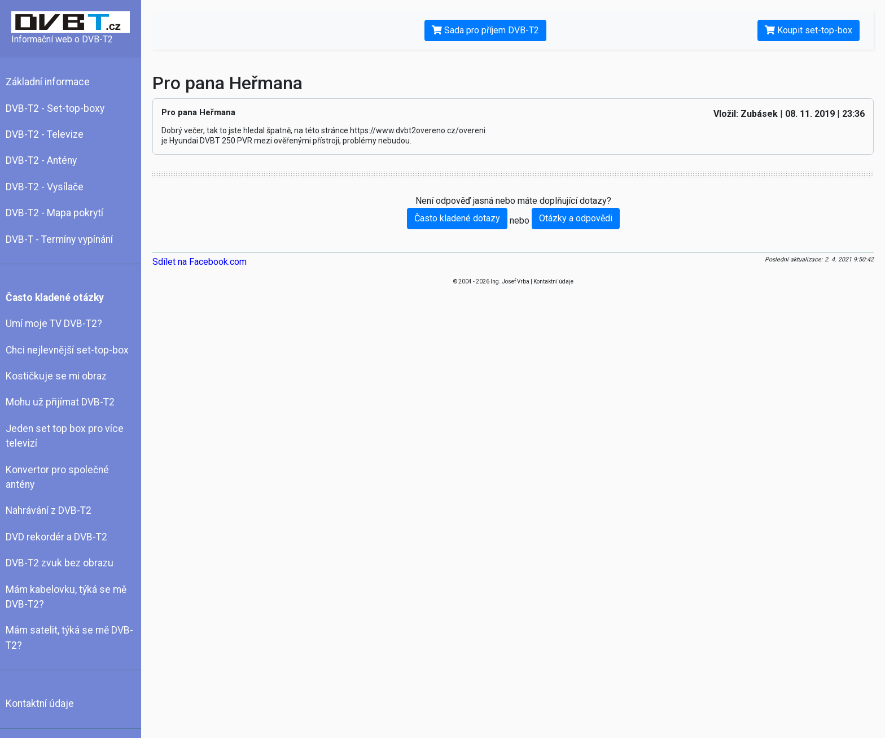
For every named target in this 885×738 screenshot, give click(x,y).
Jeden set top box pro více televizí (65, 436)
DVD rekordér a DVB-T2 (56, 537)
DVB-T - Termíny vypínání (59, 239)
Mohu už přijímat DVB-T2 (60, 402)
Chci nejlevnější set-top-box (67, 350)
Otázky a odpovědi (575, 218)
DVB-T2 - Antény (41, 160)
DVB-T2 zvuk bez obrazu (59, 563)
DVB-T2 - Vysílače (45, 187)
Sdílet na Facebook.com (199, 261)
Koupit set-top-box (808, 30)
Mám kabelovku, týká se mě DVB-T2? (66, 597)
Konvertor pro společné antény (57, 477)
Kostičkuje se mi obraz (56, 376)
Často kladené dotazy (457, 218)
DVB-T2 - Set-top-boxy (55, 108)
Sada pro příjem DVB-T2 (485, 30)
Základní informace (48, 82)
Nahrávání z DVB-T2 (48, 510)
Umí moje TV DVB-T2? (54, 323)
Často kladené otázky (55, 297)
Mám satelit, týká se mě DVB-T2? (69, 637)
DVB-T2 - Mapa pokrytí (54, 213)
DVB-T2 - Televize (45, 134)
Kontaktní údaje (40, 703)
